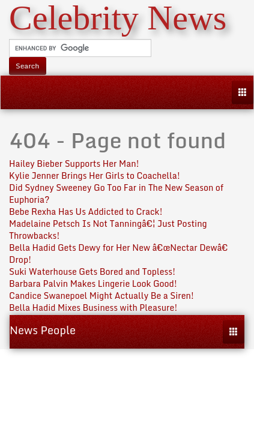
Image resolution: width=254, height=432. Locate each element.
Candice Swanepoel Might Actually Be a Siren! (101, 295)
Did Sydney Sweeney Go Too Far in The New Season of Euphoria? (116, 193)
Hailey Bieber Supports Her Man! (74, 163)
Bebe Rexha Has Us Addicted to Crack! (86, 211)
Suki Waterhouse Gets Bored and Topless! (92, 271)
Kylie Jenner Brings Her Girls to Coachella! (94, 175)
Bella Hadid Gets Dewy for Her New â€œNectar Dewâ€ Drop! (120, 253)
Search (28, 65)
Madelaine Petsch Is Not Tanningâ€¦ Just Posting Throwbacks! (108, 229)
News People (43, 330)
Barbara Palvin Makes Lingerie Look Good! (93, 283)
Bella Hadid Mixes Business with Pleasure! (93, 307)
